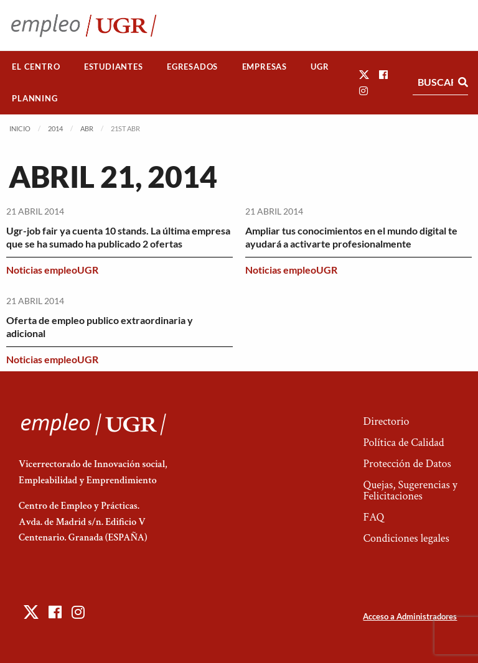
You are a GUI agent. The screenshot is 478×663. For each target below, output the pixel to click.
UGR (320, 67)
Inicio (19, 128)
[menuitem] (36, 67)
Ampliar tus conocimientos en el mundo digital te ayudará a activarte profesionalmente (351, 237)
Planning (34, 98)
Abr (86, 128)
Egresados (192, 67)
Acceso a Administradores (410, 616)
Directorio (386, 421)
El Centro (36, 67)
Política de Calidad (403, 442)
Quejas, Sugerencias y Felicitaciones (410, 490)
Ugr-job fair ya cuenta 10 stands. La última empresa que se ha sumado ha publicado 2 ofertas (118, 237)
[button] (364, 74)
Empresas (264, 67)
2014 (55, 128)
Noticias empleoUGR (52, 270)
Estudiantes (113, 67)
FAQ (373, 517)
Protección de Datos (407, 464)
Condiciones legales (406, 538)
